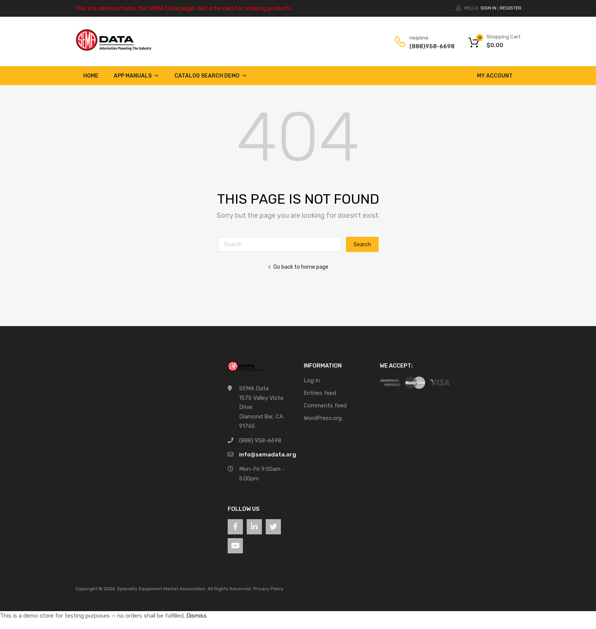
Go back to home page (298, 267)
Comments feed (325, 405)
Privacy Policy (268, 588)
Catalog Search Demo (210, 76)
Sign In (488, 8)
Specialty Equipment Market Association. (161, 588)
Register (511, 8)
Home (90, 76)
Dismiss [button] (196, 615)
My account (495, 76)
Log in (312, 380)
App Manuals (136, 76)
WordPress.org (323, 418)
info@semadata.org (267, 454)
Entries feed (320, 393)
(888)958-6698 (428, 46)
